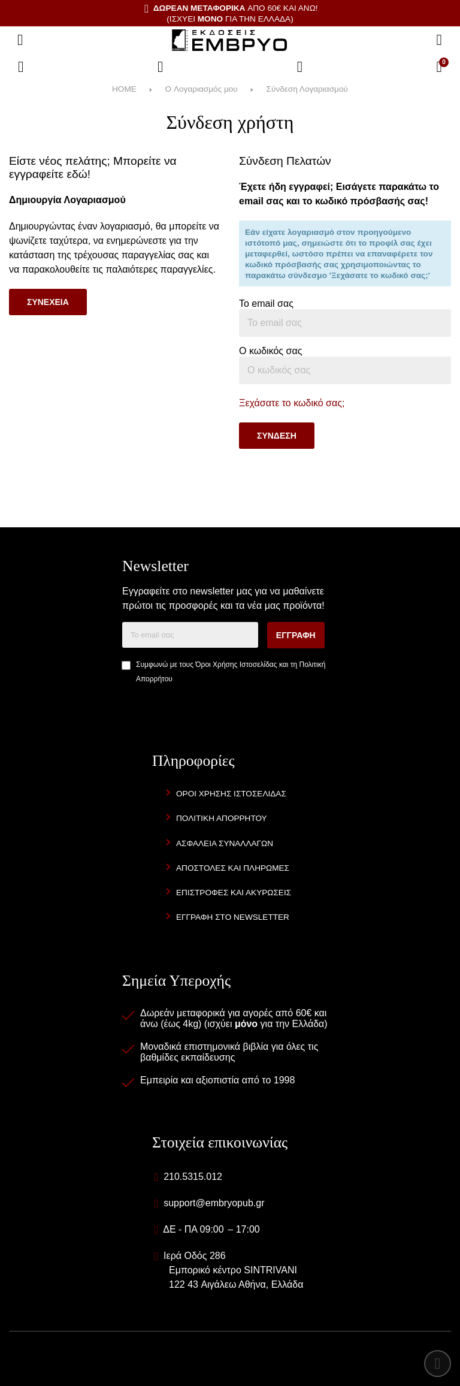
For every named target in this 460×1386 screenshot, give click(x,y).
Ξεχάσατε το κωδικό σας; (291, 403)
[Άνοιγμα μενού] (20, 40)
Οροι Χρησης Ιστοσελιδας (231, 793)
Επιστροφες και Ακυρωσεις (233, 892)
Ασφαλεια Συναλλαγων (224, 843)
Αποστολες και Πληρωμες (232, 867)
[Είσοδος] (300, 67)
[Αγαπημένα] (160, 67)
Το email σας (266, 303)
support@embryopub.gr (214, 1203)
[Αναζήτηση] (439, 40)
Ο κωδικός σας (270, 351)
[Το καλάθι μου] (439, 67)
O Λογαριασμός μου (201, 88)
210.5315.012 (193, 1176)
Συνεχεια (48, 302)
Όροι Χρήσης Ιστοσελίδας (236, 664)
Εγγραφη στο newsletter (232, 917)
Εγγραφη (296, 635)
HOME (124, 88)
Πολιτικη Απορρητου (221, 818)
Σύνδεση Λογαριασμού (307, 88)
